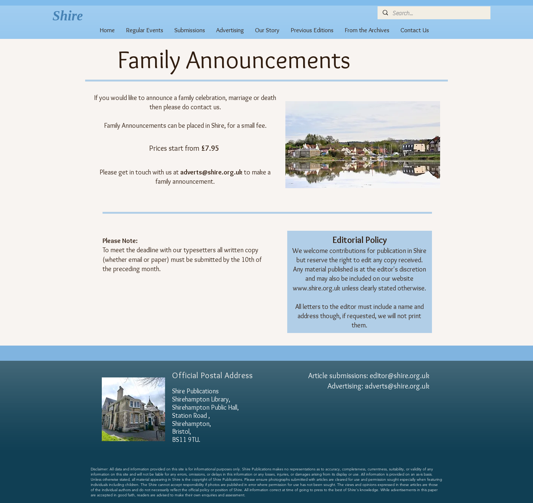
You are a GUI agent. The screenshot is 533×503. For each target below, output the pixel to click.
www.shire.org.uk (316, 288)
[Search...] (433, 13)
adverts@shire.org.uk (397, 386)
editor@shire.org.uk (399, 375)
